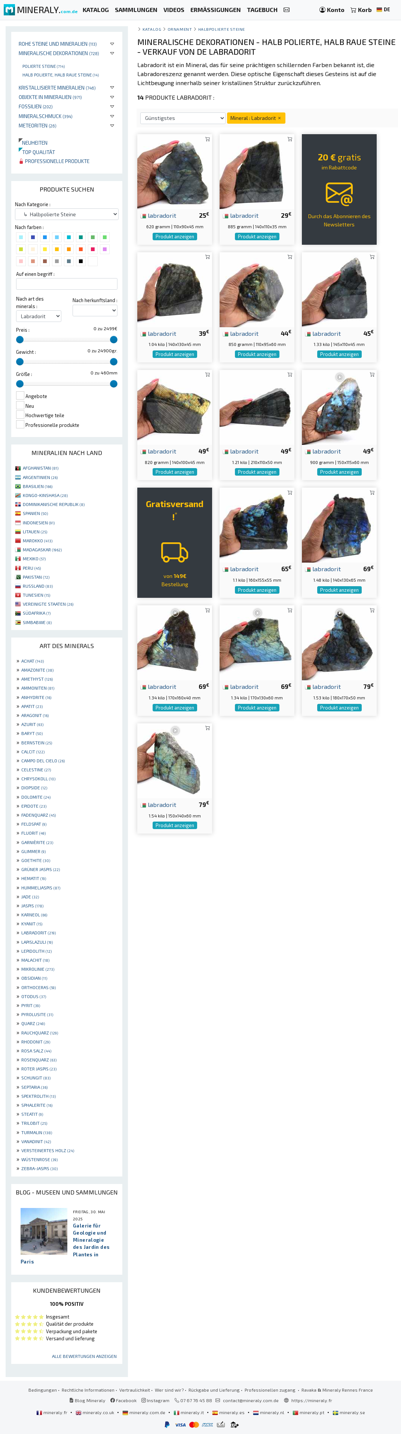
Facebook (123, 1400)
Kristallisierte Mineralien (57, 87)
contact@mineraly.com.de (251, 1400)
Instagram (155, 1400)
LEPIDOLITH (36, 951)
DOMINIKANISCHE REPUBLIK (54, 504)
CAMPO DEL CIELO (43, 760)
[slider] (20, 339)
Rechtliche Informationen (88, 1389)
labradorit (158, 215)
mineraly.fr (52, 1412)
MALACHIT (35, 959)
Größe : (24, 374)
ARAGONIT (35, 715)
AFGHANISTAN (40, 467)
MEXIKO (34, 558)
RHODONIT (35, 1041)
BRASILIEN (37, 486)
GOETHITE (35, 860)
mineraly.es (229, 1412)
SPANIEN (35, 513)
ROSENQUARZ (38, 1059)
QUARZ (33, 1023)
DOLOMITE (35, 796)
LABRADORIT (38, 932)
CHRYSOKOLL (38, 778)
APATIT (32, 706)
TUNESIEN (36, 594)
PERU (32, 567)
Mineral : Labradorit (256, 118)
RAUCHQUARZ (39, 1032)
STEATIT (32, 1114)
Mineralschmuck (46, 116)
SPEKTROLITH (38, 1096)
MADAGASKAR (42, 549)
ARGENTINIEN (40, 477)
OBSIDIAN (34, 977)
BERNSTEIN (36, 742)
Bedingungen (42, 1389)
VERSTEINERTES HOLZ (47, 1150)
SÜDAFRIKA (36, 612)
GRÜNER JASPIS (40, 869)
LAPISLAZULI (37, 942)
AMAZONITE (37, 669)
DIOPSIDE (34, 787)
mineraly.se (349, 1412)
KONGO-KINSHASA (45, 495)
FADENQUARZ (38, 814)
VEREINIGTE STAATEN (48, 603)
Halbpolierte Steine (221, 29)
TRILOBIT (34, 1123)
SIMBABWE (37, 622)
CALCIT (33, 751)
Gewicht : (26, 352)
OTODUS (33, 996)
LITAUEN (35, 531)
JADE (30, 896)
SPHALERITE (36, 1105)
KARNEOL (34, 914)
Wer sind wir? (169, 1389)
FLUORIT (33, 832)
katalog (152, 29)
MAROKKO (37, 540)
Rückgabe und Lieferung (214, 1389)
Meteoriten (37, 125)
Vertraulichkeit (134, 1389)
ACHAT (32, 660)
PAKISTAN (36, 576)
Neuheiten (33, 142)
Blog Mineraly (87, 1400)
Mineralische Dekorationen (59, 53)
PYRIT (30, 1005)
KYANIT (31, 923)
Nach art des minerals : (30, 302)
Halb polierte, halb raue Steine (60, 74)
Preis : (23, 330)
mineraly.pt (309, 1412)
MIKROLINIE (37, 968)
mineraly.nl (269, 1412)
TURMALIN (36, 1132)
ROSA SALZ (36, 1050)
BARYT (32, 733)
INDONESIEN (39, 522)
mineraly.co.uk (95, 1412)
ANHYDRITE (36, 697)
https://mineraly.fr (311, 1400)
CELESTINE (36, 769)
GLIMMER (33, 851)
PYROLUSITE (37, 1014)
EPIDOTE (33, 805)
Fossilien (36, 106)
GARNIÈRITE (37, 842)
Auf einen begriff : (35, 274)
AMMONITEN (37, 687)
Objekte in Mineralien (50, 97)
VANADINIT (36, 1141)
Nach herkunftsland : (95, 300)
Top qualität (37, 152)
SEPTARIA (34, 1087)
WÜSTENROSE (39, 1159)
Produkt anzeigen (175, 236)
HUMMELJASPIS (40, 887)
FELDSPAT (33, 823)
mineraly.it (189, 1412)
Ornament (180, 29)
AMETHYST (37, 678)
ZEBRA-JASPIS (39, 1168)
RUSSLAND (38, 585)
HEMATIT (33, 878)
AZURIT (32, 724)
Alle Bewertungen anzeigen (84, 1356)
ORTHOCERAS (38, 987)
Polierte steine (43, 66)
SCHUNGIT (35, 1077)
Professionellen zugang (271, 1389)
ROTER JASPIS (38, 1068)
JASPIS (32, 905)
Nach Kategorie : (32, 204)
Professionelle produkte (54, 161)
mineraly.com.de (144, 1412)
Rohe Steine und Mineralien (58, 43)
